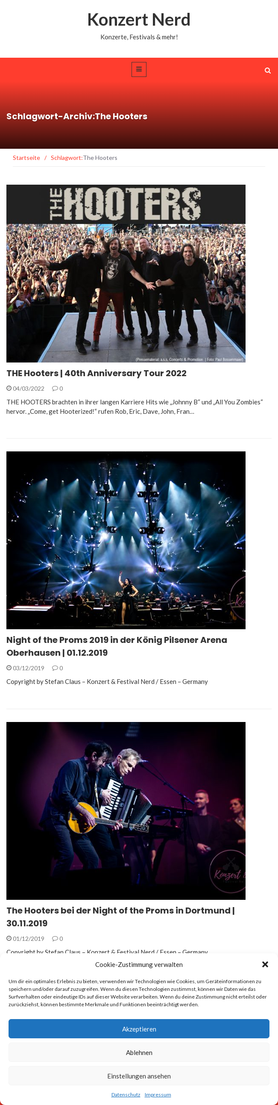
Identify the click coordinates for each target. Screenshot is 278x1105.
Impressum (158, 1094)
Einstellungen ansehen (139, 1076)
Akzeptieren (139, 1029)
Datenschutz (125, 1094)
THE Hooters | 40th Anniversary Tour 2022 (96, 373)
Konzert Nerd (139, 19)
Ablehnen (139, 1052)
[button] (265, 964)
